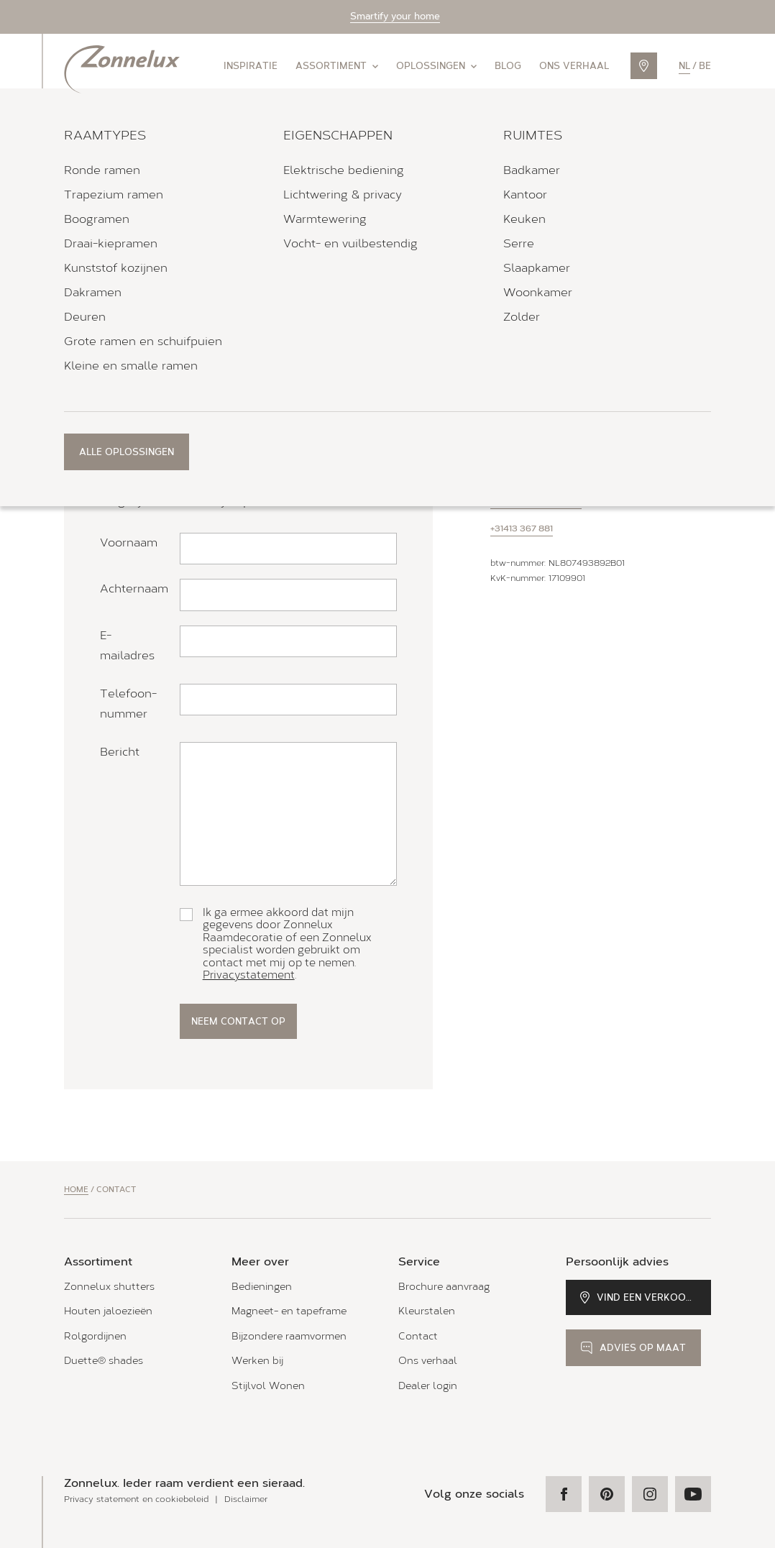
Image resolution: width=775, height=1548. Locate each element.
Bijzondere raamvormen (289, 1336)
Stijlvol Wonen (268, 1386)
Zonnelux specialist (154, 304)
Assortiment (336, 65)
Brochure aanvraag (444, 1287)
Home (76, 1189)
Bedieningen (261, 1287)
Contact (418, 1336)
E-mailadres (127, 645)
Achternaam (134, 588)
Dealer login (427, 1386)
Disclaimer (245, 1499)
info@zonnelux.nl (536, 501)
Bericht (119, 752)
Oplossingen (436, 65)
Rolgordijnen (95, 1336)
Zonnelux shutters (109, 1287)
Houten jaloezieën (108, 1311)
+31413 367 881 (521, 528)
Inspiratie (251, 65)
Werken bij (257, 1361)
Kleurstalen (426, 1311)
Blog (508, 65)
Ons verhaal (574, 65)
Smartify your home (395, 16)
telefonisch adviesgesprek (174, 402)
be (705, 65)
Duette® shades (103, 1361)
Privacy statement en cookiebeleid (136, 1499)
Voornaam (128, 542)
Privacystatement (249, 974)
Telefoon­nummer (128, 703)
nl (684, 65)
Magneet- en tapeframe (289, 1311)
